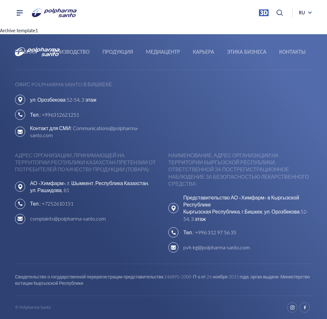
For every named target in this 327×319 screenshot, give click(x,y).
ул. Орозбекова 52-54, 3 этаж (63, 100)
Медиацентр (163, 51)
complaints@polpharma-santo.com (68, 218)
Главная (26, 51)
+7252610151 (57, 203)
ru (302, 13)
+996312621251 (60, 115)
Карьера (203, 51)
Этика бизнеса (246, 51)
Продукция (118, 51)
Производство (69, 51)
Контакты (292, 51)
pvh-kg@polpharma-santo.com (216, 247)
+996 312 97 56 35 (215, 232)
